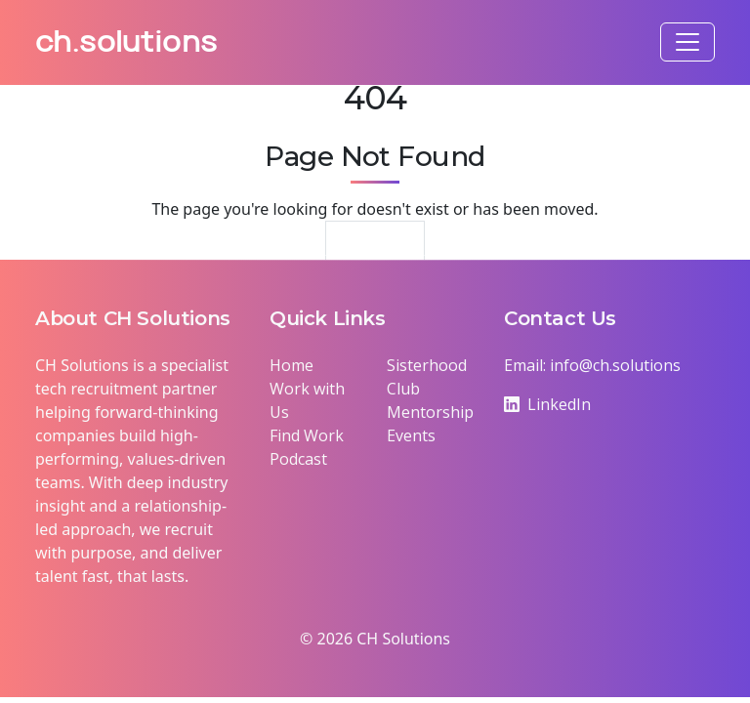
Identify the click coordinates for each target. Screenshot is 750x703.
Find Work (307, 435)
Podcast (298, 459)
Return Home (375, 248)
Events (411, 435)
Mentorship (430, 412)
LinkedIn (547, 404)
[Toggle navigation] (687, 42)
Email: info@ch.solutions (592, 365)
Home (291, 365)
